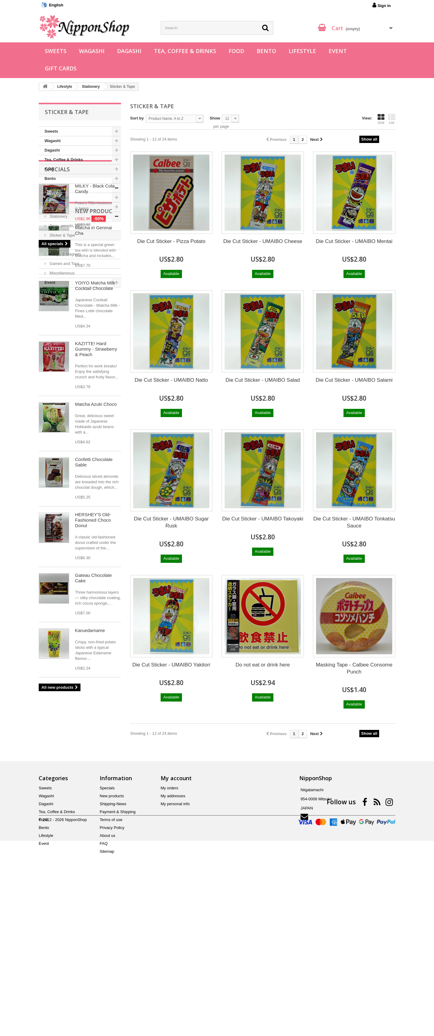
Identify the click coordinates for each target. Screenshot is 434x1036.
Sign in (381, 5)
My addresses (173, 942)
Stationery (57, 216)
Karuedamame (90, 821)
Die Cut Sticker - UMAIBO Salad (263, 380)
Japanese (57, 207)
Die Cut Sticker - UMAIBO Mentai (354, 241)
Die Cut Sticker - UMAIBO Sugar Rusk (171, 522)
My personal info (175, 950)
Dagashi (129, 51)
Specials (57, 305)
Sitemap (107, 997)
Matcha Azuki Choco (96, 595)
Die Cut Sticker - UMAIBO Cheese (262, 241)
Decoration (58, 197)
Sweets (55, 51)
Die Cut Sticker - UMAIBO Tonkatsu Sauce (354, 522)
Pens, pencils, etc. (65, 225)
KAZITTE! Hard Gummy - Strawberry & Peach (96, 540)
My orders (169, 934)
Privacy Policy (112, 973)
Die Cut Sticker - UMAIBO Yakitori (171, 665)
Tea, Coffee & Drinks (185, 51)
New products (67, 402)
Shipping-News (113, 950)
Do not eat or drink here (263, 665)
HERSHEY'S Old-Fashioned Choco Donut (93, 711)
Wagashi (92, 51)
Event (338, 51)
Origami (55, 244)
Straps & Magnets (64, 254)
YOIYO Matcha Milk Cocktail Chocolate (95, 477)
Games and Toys (63, 263)
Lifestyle (302, 51)
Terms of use (111, 965)
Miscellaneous (61, 273)
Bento (266, 51)
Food (236, 51)
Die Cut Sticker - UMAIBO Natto (171, 380)
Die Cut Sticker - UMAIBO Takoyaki (262, 519)
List (391, 118)
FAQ (104, 989)
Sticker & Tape (61, 235)
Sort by (137, 118)
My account (176, 924)
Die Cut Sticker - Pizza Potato (171, 241)
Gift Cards (60, 68)
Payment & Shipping (118, 958)
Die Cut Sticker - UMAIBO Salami (354, 380)
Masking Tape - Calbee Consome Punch (354, 668)
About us (107, 981)
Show (215, 118)
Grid (381, 118)
